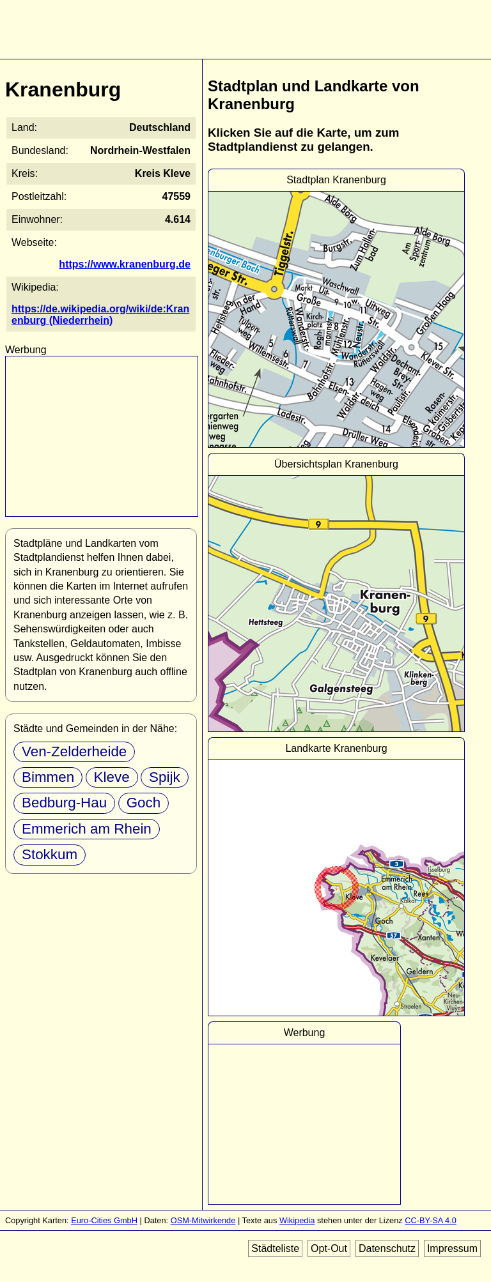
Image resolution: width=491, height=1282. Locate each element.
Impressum (452, 1248)
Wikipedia (297, 1220)
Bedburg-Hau (64, 803)
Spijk (164, 777)
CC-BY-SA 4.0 (430, 1220)
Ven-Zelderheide (74, 751)
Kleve (112, 777)
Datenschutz (387, 1248)
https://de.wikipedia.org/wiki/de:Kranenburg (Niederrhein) (100, 314)
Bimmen (48, 777)
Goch (144, 803)
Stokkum (49, 854)
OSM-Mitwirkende (203, 1220)
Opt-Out (329, 1248)
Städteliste (275, 1248)
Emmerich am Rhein (87, 829)
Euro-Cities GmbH (104, 1220)
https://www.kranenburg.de (125, 264)
